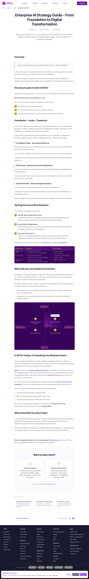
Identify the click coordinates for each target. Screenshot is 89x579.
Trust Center (73, 553)
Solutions (26, 3)
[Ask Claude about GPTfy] (50, 567)
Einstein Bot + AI (41, 539)
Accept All (83, 574)
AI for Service (23, 534)
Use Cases (56, 558)
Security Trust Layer (54, 375)
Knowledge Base (57, 553)
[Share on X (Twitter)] (69, 518)
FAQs (54, 561)
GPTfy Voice (40, 537)
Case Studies (7, 539)
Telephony (39, 553)
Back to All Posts (22, 518)
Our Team (6, 542)
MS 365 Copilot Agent (59, 531)
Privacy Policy (73, 531)
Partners (6, 544)
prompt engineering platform (39, 370)
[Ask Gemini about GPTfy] (41, 567)
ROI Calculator (7, 537)
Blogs (54, 551)
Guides (55, 548)
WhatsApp (39, 556)
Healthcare (23, 546)
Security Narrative (74, 551)
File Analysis (40, 542)
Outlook (55, 534)
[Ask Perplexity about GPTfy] (68, 567)
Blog (15, 8)
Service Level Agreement (76, 537)
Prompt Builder (40, 544)
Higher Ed (22, 553)
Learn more (55, 575)
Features (39, 529)
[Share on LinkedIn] (73, 518)
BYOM (38, 534)
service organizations (60, 242)
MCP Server (40, 547)
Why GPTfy (6, 531)
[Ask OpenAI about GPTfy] (32, 567)
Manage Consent (74, 542)
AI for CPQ (22, 537)
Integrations (40, 550)
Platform (36, 3)
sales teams (46, 242)
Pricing (65, 3)
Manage (68, 574)
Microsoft (45, 3)
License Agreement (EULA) (77, 534)
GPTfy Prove (7, 534)
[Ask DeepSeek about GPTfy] (58, 567)
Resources (56, 3)
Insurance (22, 551)
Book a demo (54, 440)
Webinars (55, 556)
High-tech (22, 548)
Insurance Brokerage (25, 556)
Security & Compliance (76, 548)
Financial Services (25, 543)
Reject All (75, 574)
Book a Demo (52, 484)
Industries (23, 540)
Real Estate (23, 558)
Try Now (82, 3)
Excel (54, 537)
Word (54, 539)
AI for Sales (23, 531)
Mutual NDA (73, 539)
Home (3, 8)
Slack (38, 558)
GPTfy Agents (40, 531)
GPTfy (5, 529)
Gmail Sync (40, 561)
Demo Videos (56, 546)
